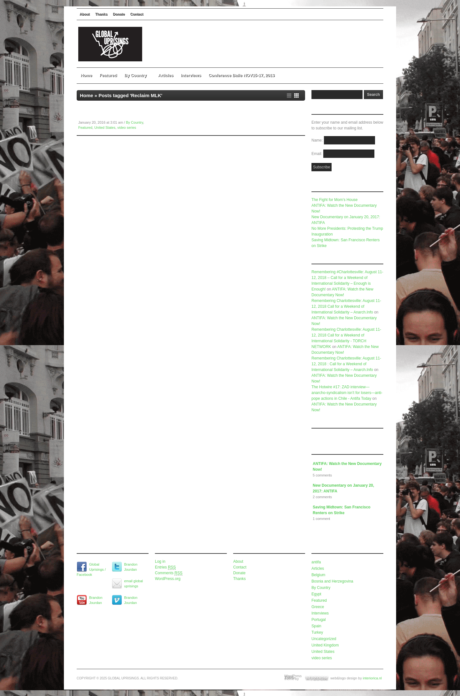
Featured (108, 75)
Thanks (101, 14)
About (85, 14)
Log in (160, 561)
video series (126, 127)
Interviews (191, 75)
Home (86, 75)
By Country (137, 75)
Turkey (317, 632)
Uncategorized (323, 639)
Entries (165, 567)
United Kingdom (325, 645)
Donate (119, 14)
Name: (317, 140)
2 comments (322, 497)
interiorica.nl (372, 678)
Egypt (316, 594)
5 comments (322, 475)
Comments (168, 573)
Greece (317, 607)
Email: (317, 153)
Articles (165, 75)
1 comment (321, 519)
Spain (316, 626)
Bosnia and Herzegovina (332, 581)
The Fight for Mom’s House (334, 199)
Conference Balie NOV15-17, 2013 (241, 75)
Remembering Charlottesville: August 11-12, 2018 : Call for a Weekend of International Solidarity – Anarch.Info (346, 364)
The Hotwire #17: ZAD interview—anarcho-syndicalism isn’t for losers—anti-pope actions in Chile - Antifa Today (346, 393)
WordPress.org (167, 578)
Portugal (318, 619)
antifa (316, 562)
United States (104, 127)
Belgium (318, 575)
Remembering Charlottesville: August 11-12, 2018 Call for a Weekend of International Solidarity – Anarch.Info (346, 306)
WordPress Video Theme (293, 677)
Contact (136, 14)
